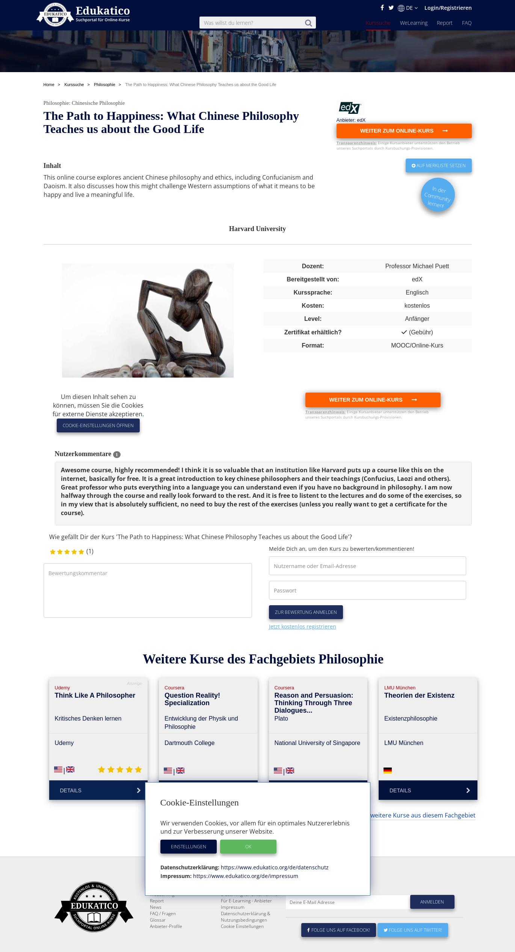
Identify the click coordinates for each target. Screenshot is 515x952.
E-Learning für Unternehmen (250, 920)
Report (445, 22)
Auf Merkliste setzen (439, 165)
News (156, 933)
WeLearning (413, 22)
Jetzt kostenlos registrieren (302, 626)
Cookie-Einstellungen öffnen (98, 425)
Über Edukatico (236, 914)
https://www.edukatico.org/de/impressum (245, 875)
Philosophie (56, 103)
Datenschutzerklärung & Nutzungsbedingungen (245, 943)
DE (408, 8)
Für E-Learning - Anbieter (246, 927)
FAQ (467, 22)
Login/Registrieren (448, 7)
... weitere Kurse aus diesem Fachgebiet (420, 815)
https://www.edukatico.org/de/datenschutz (274, 867)
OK (248, 846)
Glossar (158, 946)
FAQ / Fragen (163, 940)
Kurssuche (378, 22)
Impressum (233, 933)
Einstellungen (188, 846)
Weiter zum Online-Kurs (373, 400)
